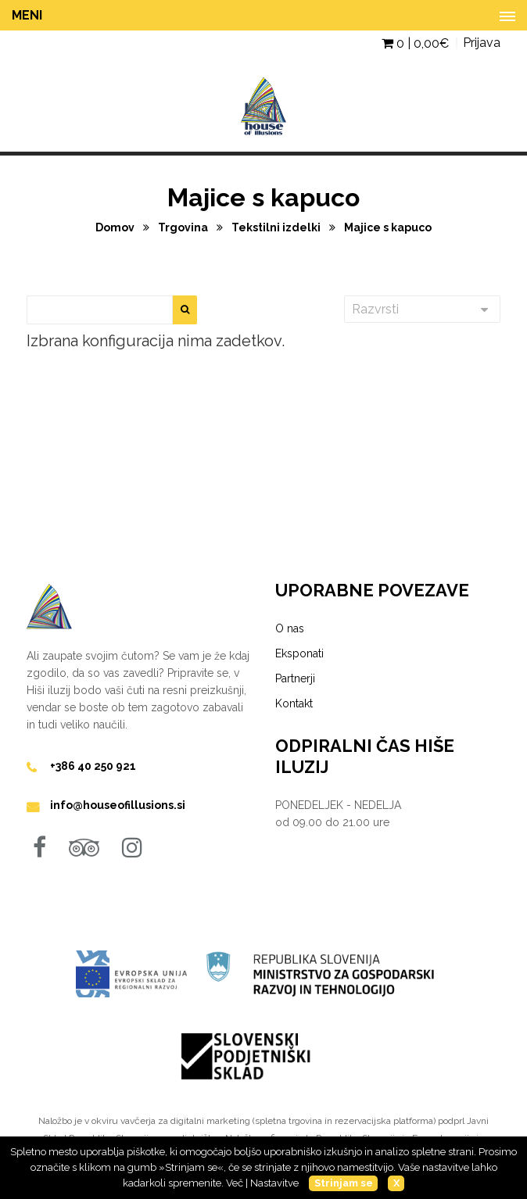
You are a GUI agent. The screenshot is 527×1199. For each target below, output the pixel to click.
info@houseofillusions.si (117, 805)
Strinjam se (343, 1183)
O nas (289, 628)
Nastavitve (274, 1183)
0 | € (415, 43)
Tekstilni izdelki (277, 227)
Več (234, 1183)
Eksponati (299, 653)
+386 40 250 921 (93, 766)
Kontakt (294, 703)
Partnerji (295, 678)
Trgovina (184, 227)
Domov (116, 227)
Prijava (481, 42)
